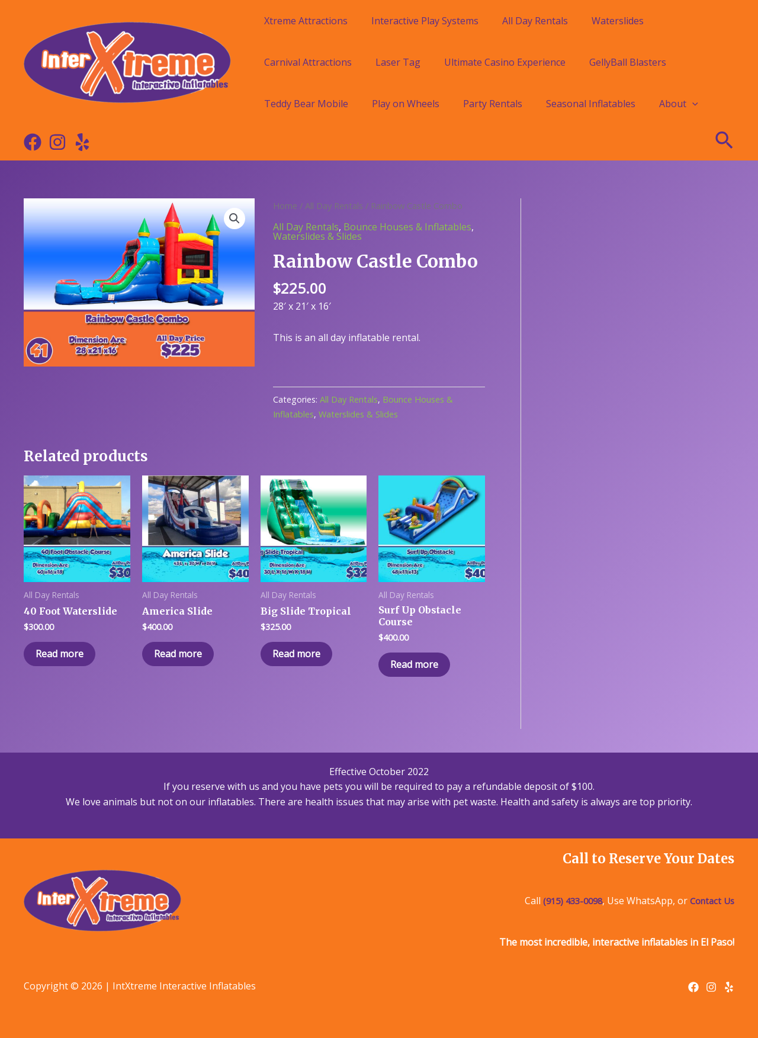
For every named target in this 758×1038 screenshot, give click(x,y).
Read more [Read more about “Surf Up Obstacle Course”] (414, 664)
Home (285, 205)
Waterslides (618, 20)
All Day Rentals (535, 20)
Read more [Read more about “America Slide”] (178, 653)
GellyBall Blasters (627, 62)
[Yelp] (82, 142)
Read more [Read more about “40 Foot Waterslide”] (59, 653)
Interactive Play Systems (424, 20)
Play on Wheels (405, 103)
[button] (234, 218)
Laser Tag (397, 62)
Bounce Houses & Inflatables (407, 226)
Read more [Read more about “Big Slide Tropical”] (296, 653)
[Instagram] (57, 142)
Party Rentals (492, 103)
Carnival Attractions (308, 62)
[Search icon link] (724, 142)
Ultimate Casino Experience (505, 62)
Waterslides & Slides (317, 236)
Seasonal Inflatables (590, 103)
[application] (692, 103)
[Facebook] (32, 142)
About (678, 103)
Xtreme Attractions (306, 20)
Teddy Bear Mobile (306, 103)
